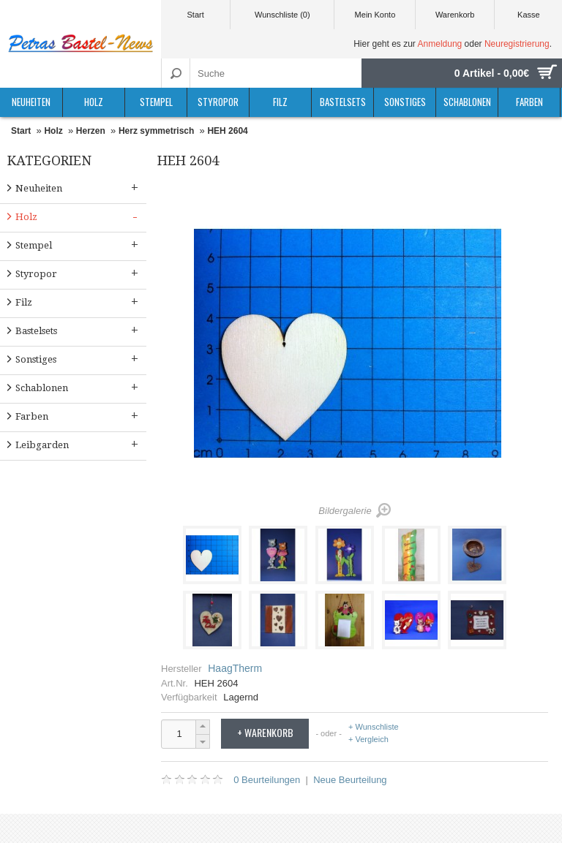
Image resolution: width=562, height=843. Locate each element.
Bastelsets (343, 101)
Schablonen (467, 101)
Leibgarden (78, 444)
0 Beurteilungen (266, 779)
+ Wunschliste (373, 727)
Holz (93, 101)
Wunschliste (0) (282, 14)
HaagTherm (235, 668)
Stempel (156, 101)
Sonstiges (405, 101)
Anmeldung (440, 44)
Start (195, 14)
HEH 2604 (227, 131)
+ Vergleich (368, 739)
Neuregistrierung (517, 44)
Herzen (90, 131)
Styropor (218, 101)
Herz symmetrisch (156, 131)
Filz (280, 101)
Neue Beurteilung (349, 779)
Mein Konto (375, 14)
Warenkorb (454, 14)
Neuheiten (31, 101)
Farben (529, 101)
